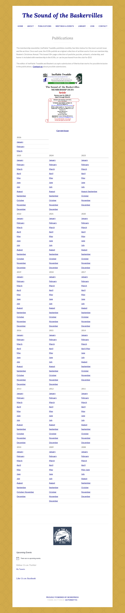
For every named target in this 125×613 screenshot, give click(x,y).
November (85, 200)
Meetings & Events (65, 26)
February (20, 146)
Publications (44, 26)
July (18, 187)
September (21, 196)
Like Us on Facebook (26, 578)
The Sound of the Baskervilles (62, 15)
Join (92, 26)
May (19, 178)
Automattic (71, 600)
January (20, 142)
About (30, 26)
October (85, 196)
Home (20, 26)
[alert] (62, 558)
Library (82, 26)
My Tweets (20, 569)
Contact (103, 26)
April (19, 173)
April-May (85, 348)
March (19, 151)
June (19, 182)
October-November (25, 492)
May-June (85, 469)
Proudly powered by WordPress (62, 597)
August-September (89, 191)
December (85, 205)
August (20, 191)
